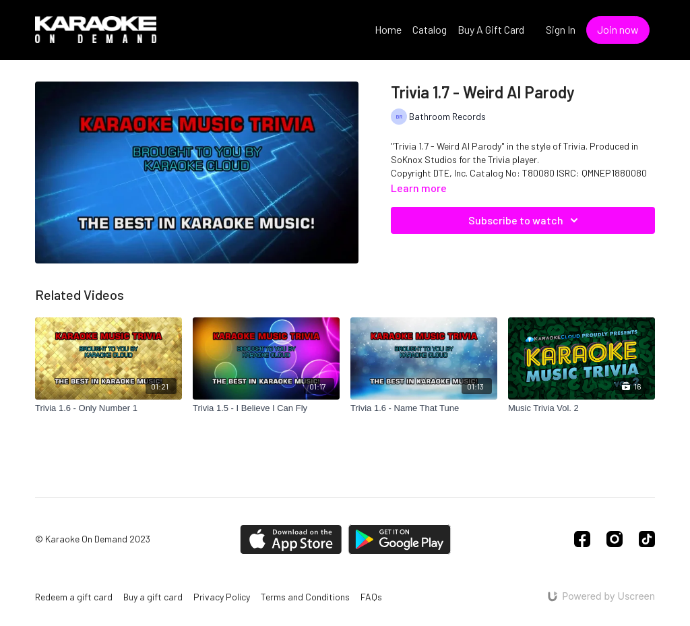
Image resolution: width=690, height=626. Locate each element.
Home (388, 29)
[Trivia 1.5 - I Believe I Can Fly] (266, 408)
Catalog (429, 29)
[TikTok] (647, 539)
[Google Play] (399, 539)
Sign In (560, 29)
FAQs (371, 596)
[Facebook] (582, 539)
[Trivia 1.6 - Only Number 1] (108, 408)
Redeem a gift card (74, 596)
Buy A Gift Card (491, 29)
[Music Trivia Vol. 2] (581, 408)
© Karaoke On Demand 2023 (92, 539)
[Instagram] (614, 539)
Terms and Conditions (305, 596)
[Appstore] (290, 539)
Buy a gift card (153, 596)
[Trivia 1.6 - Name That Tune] (423, 408)
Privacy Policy (221, 596)
